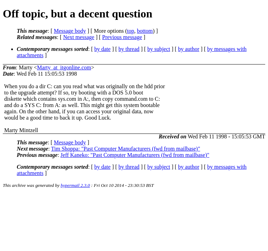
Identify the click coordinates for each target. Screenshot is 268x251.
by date (102, 49)
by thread (129, 49)
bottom (144, 31)
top (130, 31)
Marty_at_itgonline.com (64, 67)
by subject (158, 49)
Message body (70, 31)
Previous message (122, 37)
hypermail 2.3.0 (75, 185)
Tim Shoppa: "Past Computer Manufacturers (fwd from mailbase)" (125, 149)
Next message (78, 37)
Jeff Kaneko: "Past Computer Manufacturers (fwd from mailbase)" (134, 155)
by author (188, 49)
